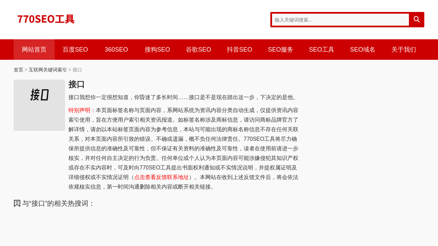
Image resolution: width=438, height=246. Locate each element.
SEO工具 (321, 49)
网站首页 (34, 49)
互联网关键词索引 (48, 69)
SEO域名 (362, 49)
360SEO (116, 49)
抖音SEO (239, 49)
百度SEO (75, 49)
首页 (18, 69)
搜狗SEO (157, 49)
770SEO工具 (46, 19)
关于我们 (403, 49)
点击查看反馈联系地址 (161, 177)
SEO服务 (280, 49)
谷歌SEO (198, 49)
